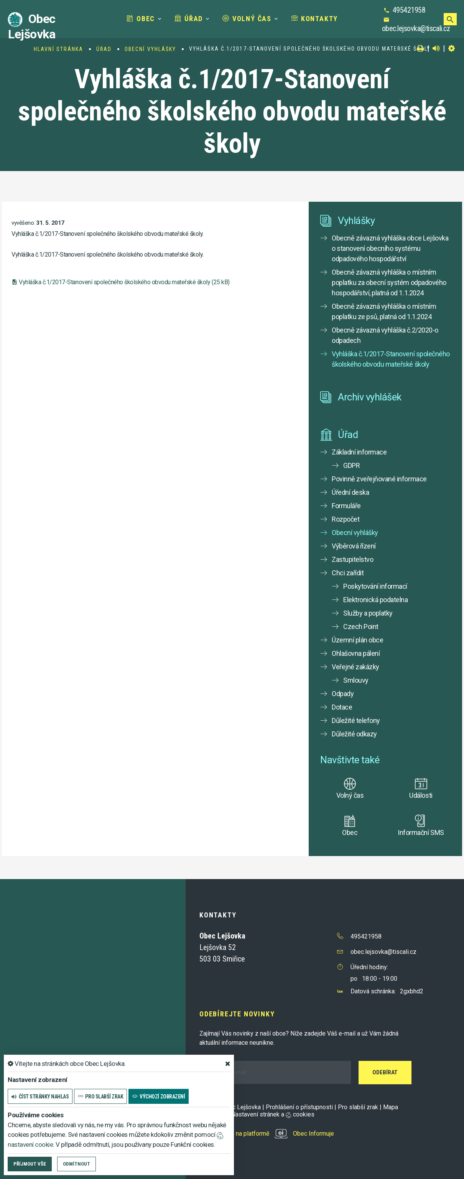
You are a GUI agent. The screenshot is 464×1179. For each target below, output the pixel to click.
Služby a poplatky (368, 613)
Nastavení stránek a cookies (269, 1114)
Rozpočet (345, 519)
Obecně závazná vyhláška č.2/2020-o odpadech (385, 335)
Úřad (188, 19)
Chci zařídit (348, 573)
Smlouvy (356, 680)
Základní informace (359, 452)
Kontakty (314, 19)
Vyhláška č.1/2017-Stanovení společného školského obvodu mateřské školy (391, 359)
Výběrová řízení (354, 546)
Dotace (342, 707)
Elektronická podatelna (375, 600)
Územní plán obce (357, 640)
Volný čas (246, 19)
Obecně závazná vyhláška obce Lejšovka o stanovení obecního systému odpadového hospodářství (390, 248)
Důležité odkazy (354, 734)
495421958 (409, 10)
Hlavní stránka (58, 49)
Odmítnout (76, 1164)
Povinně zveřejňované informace (379, 479)
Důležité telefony (356, 720)
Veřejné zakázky (355, 667)
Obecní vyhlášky (150, 49)
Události (420, 795)
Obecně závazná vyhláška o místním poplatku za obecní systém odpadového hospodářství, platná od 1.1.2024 (389, 282)
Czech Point (360, 626)
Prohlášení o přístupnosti (299, 1107)
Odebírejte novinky (237, 1014)
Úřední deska (350, 492)
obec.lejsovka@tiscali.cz (416, 28)
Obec (141, 19)
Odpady (343, 694)
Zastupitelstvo (352, 559)
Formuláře (346, 506)
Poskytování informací (375, 586)
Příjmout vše (29, 1164)
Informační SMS (421, 832)
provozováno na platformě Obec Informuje (266, 1133)
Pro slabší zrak (358, 1107)
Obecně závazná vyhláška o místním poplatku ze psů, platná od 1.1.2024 (384, 311)
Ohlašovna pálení (356, 653)
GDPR (351, 465)
